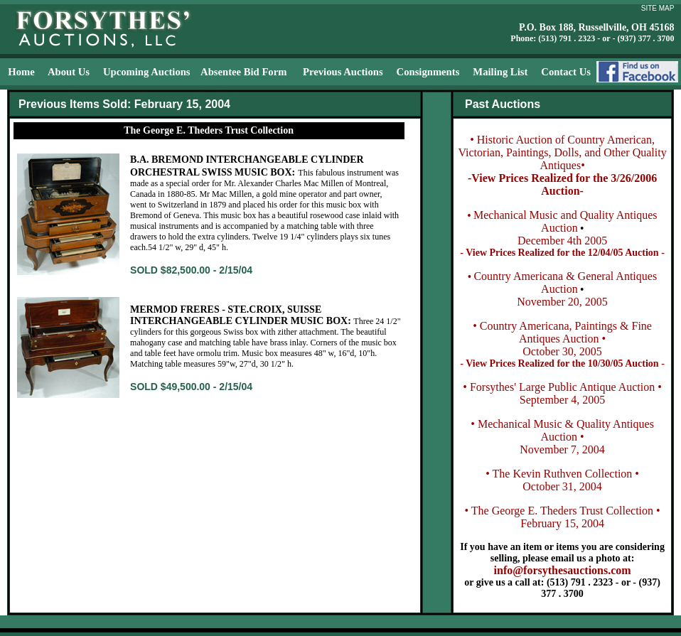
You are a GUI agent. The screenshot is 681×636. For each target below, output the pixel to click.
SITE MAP (658, 8)
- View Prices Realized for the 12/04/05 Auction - (562, 252)
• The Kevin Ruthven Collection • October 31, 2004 (562, 480)
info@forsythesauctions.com (562, 570)
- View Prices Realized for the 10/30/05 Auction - (562, 363)
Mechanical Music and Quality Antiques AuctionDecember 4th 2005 (565, 228)
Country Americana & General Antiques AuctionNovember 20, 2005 (565, 289)
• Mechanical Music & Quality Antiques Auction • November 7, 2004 (562, 437)
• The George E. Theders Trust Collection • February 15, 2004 (562, 517)
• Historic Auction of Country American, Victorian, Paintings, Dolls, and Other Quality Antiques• (562, 152)
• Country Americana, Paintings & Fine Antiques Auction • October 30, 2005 (562, 338)
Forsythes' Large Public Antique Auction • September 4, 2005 (566, 393)
